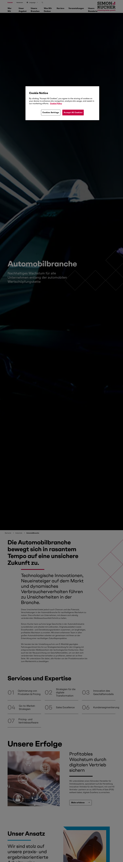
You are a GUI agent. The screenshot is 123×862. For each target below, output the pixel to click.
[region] (62, 103)
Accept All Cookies (73, 112)
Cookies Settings (50, 112)
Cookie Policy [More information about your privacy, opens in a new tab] (56, 103)
